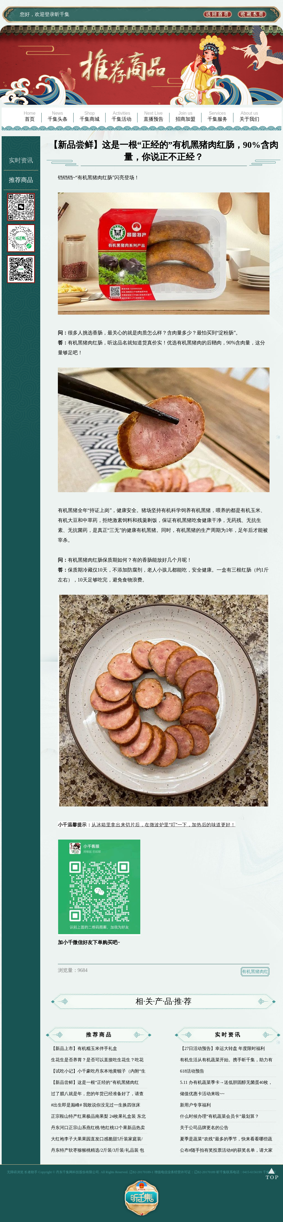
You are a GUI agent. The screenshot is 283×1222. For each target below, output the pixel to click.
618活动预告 (192, 1071)
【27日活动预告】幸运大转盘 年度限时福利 (222, 1048)
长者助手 (30, 1172)
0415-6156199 (252, 1172)
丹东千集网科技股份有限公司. (78, 1172)
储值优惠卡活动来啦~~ (202, 1093)
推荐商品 (21, 179)
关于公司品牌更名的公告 (204, 1127)
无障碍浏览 (15, 1172)
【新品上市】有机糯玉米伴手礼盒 (84, 1048)
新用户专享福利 (195, 1105)
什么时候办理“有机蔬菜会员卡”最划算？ (219, 1116)
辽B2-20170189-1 (141, 1172)
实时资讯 (21, 160)
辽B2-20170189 (204, 1172)
